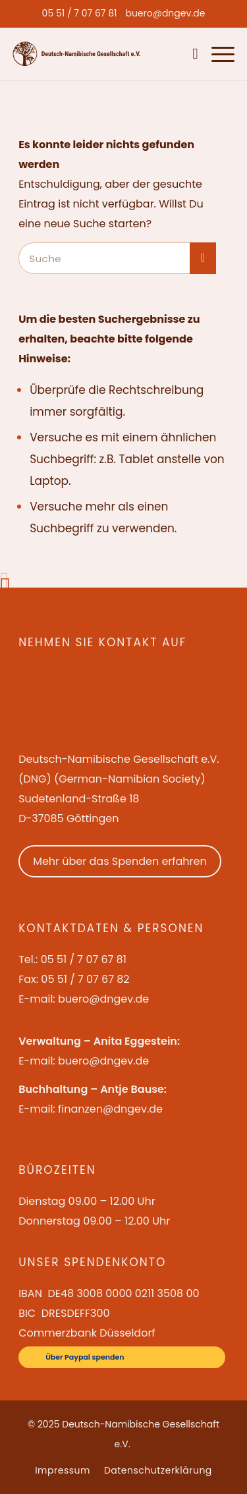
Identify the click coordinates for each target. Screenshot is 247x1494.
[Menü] (216, 53)
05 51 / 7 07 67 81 (79, 13)
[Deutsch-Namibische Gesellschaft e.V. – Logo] (77, 54)
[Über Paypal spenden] (121, 1357)
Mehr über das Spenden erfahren (120, 861)
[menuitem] (80, 13)
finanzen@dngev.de (110, 1109)
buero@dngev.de (165, 13)
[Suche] (192, 53)
